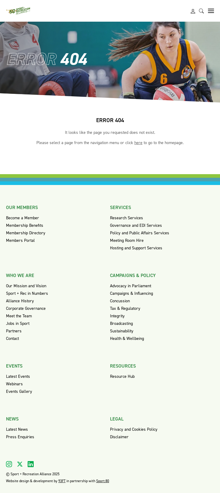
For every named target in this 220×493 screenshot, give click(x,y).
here (138, 143)
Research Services (126, 218)
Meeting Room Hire (127, 240)
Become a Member (22, 218)
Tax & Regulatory (125, 308)
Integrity (117, 316)
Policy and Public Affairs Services (139, 233)
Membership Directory (25, 233)
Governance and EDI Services (136, 225)
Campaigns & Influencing (131, 293)
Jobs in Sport (17, 323)
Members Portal (20, 240)
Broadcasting (121, 323)
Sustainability (121, 331)
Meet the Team (19, 316)
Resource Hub (122, 376)
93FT (62, 481)
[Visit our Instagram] (9, 464)
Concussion (120, 301)
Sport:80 (102, 481)
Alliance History (20, 301)
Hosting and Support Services (136, 248)
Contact (12, 338)
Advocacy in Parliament (130, 286)
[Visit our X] (20, 464)
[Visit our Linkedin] (31, 464)
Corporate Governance (26, 308)
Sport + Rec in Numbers (27, 293)
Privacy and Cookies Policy (133, 429)
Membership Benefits (24, 225)
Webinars (14, 384)
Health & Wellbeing (127, 338)
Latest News (17, 429)
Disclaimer (119, 437)
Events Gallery (19, 391)
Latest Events (18, 376)
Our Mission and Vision (26, 286)
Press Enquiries (20, 437)
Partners (14, 331)
